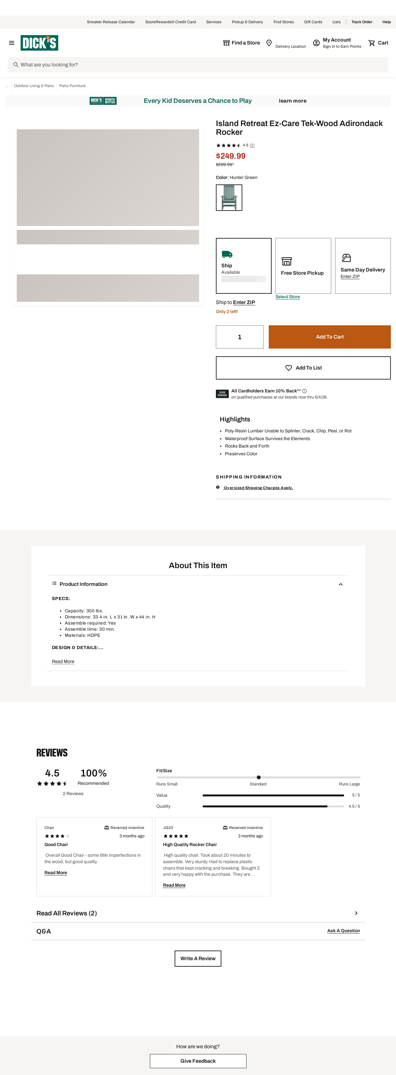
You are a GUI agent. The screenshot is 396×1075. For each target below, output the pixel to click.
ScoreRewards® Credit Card (170, 22)
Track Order (362, 22)
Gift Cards (313, 22)
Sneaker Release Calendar (111, 22)
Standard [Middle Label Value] (258, 784)
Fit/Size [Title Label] (164, 770)
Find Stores (284, 22)
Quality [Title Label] (163, 806)
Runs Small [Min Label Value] (167, 784)
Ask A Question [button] (343, 930)
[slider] (259, 777)
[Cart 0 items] (378, 43)
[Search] (203, 65)
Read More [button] (63, 661)
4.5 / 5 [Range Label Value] (354, 806)
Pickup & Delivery (247, 22)
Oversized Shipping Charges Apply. (254, 487)
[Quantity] (240, 337)
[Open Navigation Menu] (12, 43)
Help (386, 22)
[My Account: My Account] (337, 43)
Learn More (292, 101)
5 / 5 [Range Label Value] (356, 795)
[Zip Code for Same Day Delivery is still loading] (286, 43)
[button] (287, 297)
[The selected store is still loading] (241, 43)
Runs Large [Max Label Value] (349, 784)
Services (214, 22)
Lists (337, 22)
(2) (252, 145)
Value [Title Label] (162, 795)
